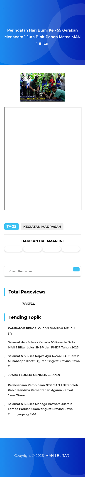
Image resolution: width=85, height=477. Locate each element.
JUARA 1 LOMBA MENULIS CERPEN (34, 375)
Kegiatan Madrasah (42, 227)
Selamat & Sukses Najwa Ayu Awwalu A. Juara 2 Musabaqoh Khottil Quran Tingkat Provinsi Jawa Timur (44, 361)
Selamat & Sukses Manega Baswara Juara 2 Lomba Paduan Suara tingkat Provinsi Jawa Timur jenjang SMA (40, 409)
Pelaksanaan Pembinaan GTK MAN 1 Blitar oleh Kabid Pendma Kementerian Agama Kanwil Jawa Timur (43, 390)
